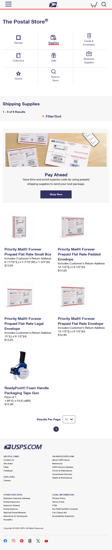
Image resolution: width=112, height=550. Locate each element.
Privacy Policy (58, 498)
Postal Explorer (11, 509)
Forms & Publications (62, 470)
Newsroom (57, 463)
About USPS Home (61, 460)
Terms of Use (58, 502)
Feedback (8, 470)
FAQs (6, 467)
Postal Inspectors (12, 502)
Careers (7, 480)
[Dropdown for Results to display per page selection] (69, 419)
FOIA (54, 505)
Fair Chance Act (59, 512)
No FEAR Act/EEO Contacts (65, 509)
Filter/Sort (53, 116)
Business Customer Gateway (17, 498)
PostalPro (8, 519)
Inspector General (12, 505)
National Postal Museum (15, 512)
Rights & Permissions (62, 478)
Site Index (8, 463)
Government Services (62, 474)
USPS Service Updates (62, 467)
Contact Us (9, 460)
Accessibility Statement (63, 516)
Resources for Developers (16, 516)
